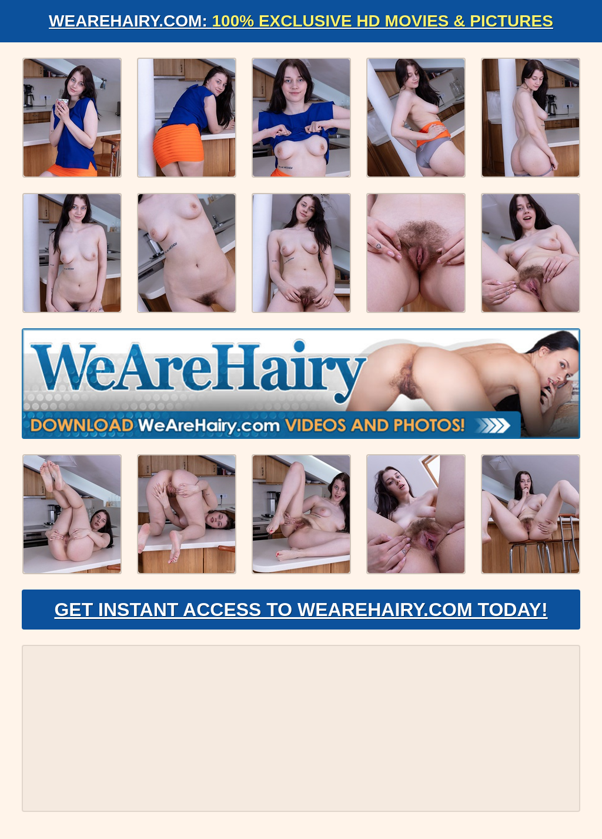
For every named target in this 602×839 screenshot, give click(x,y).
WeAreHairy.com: (301, 21)
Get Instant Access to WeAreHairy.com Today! (300, 609)
